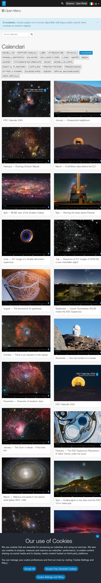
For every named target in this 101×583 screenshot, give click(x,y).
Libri (42, 53)
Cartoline (34, 67)
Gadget (7, 62)
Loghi (65, 57)
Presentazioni (73, 67)
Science (70, 3)
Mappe (75, 57)
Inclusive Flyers (49, 57)
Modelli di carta (63, 62)
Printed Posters (52, 67)
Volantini (32, 57)
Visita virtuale (11, 76)
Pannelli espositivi (13, 57)
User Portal (81, 3)
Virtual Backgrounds (66, 71)
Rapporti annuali (27, 53)
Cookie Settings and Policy (50, 577)
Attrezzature (55, 53)
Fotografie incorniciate (27, 62)
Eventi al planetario (14, 67)
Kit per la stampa (12, 71)
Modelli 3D (8, 53)
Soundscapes (32, 71)
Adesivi (47, 71)
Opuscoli (72, 53)
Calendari (86, 53)
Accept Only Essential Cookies (61, 568)
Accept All (30, 568)
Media (85, 57)
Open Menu (11, 10)
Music (47, 62)
